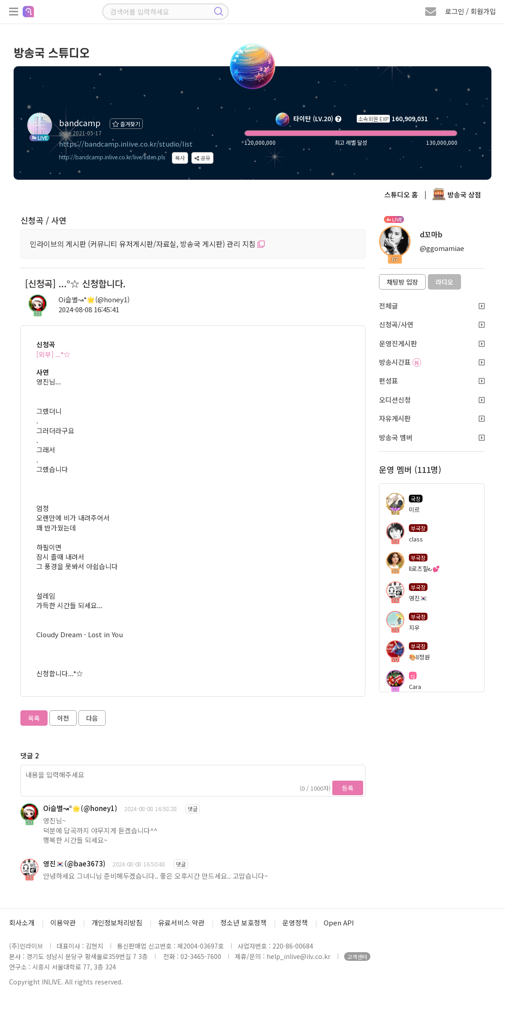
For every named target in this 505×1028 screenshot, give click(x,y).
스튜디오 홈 (401, 194)
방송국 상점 (456, 194)
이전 (63, 718)
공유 (202, 158)
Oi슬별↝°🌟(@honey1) (94, 299)
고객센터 (357, 956)
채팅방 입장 (402, 281)
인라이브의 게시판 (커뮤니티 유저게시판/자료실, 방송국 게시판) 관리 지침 (147, 243)
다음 (92, 718)
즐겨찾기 (126, 124)
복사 (180, 158)
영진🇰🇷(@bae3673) (74, 863)
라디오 (444, 281)
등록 (348, 787)
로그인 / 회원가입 (470, 11)
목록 (34, 718)
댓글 (193, 808)
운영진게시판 (432, 343)
